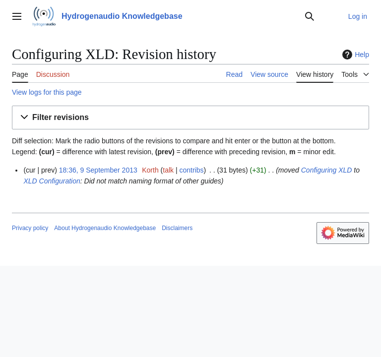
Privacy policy (30, 228)
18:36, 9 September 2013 (98, 170)
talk (168, 170)
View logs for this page (47, 92)
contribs (191, 170)
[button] (190, 117)
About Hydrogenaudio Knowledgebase (105, 228)
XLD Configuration (51, 181)
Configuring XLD (326, 170)
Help (354, 55)
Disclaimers (177, 228)
